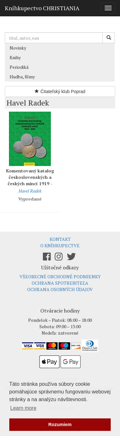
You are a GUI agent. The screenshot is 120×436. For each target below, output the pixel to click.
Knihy (15, 57)
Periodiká (19, 67)
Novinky (18, 48)
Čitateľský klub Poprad (60, 91)
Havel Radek (30, 191)
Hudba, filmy (22, 77)
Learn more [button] (23, 408)
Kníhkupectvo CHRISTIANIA (42, 8)
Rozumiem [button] (60, 424)
